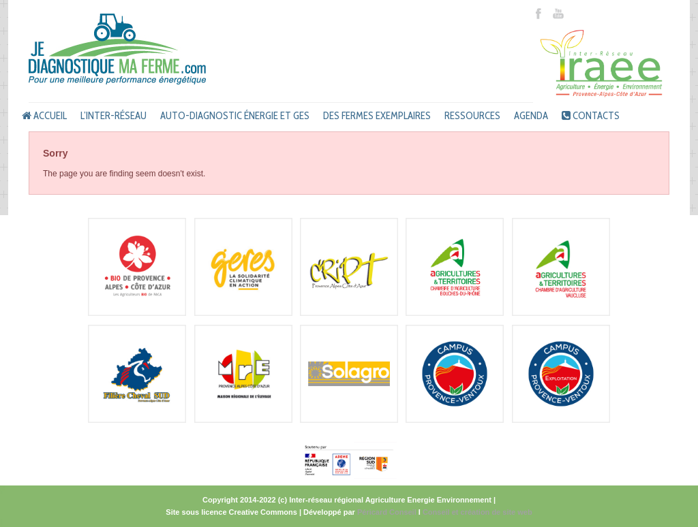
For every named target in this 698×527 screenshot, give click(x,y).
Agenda (531, 116)
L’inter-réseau (113, 116)
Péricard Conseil (386, 512)
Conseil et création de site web (477, 512)
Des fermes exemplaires (377, 116)
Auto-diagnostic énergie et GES (234, 116)
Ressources (472, 116)
